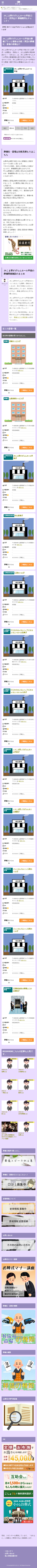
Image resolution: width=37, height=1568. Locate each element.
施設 (5, 128)
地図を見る (20, 370)
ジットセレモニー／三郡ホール (22, 870)
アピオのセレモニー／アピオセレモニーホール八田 (22, 691)
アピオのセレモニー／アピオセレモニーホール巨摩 (22, 631)
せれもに (17, 1565)
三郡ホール (19, 573)
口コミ (12, 128)
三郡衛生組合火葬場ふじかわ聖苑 (22, 990)
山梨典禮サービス (15, 398)
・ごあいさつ (8, 1551)
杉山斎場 (18, 515)
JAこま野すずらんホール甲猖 (23, 457)
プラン (18, 128)
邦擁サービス (14, 341)
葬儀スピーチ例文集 (20, 317)
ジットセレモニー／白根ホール (22, 930)
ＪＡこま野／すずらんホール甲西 (22, 751)
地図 (32, 128)
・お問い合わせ (8, 1553)
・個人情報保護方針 (10, 1556)
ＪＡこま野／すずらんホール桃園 (22, 810)
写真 (25, 128)
